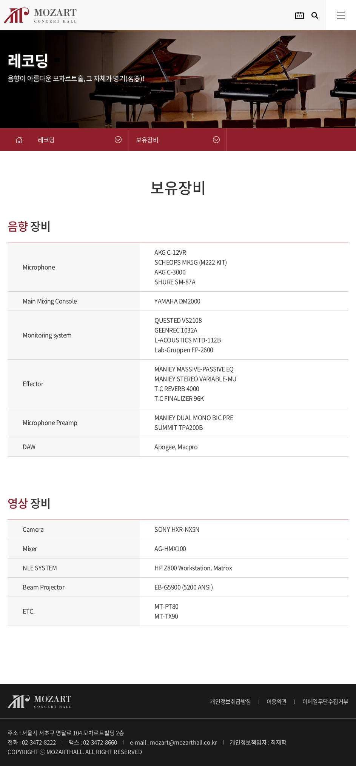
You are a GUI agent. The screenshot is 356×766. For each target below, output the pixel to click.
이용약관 (277, 701)
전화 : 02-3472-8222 (32, 742)
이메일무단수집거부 (325, 701)
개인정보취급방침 (230, 701)
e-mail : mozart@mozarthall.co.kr (173, 742)
